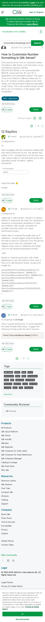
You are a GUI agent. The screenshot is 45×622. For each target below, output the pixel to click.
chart (18, 376)
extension (29, 388)
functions (8, 384)
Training (4, 500)
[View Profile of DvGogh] (14, 209)
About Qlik (5, 514)
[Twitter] (3, 561)
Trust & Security (8, 522)
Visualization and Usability (14, 31)
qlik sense (8, 373)
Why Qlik (5, 470)
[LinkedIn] (8, 561)
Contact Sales (7, 545)
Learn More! (32, 24)
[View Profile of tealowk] (14, 315)
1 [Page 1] (35, 126)
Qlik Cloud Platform (9, 432)
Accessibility (6, 526)
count (25, 384)
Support (4, 504)
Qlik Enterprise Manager (11, 459)
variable (7, 388)
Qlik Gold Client (7, 466)
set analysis (32, 376)
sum (20, 388)
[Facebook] (13, 561)
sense (17, 373)
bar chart (33, 384)
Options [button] (41, 31)
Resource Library (8, 481)
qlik (12, 380)
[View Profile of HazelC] (14, 136)
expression (8, 376)
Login (32, 2)
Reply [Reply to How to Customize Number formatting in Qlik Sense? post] (36, 109)
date (24, 373)
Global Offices (7, 541)
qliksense (20, 380)
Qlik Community (9, 555)
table (6, 380)
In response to (8, 141)
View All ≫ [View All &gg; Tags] (8, 395)
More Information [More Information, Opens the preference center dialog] (22, 619)
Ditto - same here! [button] (10, 98)
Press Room (6, 518)
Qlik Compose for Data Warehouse (16, 455)
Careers (4, 534)
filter (24, 376)
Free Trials (5, 488)
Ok (22, 614)
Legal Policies (7, 582)
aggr (15, 388)
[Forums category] (5, 411)
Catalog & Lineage (9, 462)
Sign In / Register (36, 12)
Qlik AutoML (6, 439)
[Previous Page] (32, 126)
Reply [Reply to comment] (36, 200)
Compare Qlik (7, 492)
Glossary (5, 496)
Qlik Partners (6, 484)
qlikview (17, 384)
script (30, 373)
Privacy (4, 530)
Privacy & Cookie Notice (12, 586)
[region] (22, 605)
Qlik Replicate (7, 447)
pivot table (30, 380)
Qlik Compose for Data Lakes (14, 451)
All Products (6, 428)
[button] (42, 47)
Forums (12, 411)
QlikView (5, 443)
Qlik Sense (5, 435)
